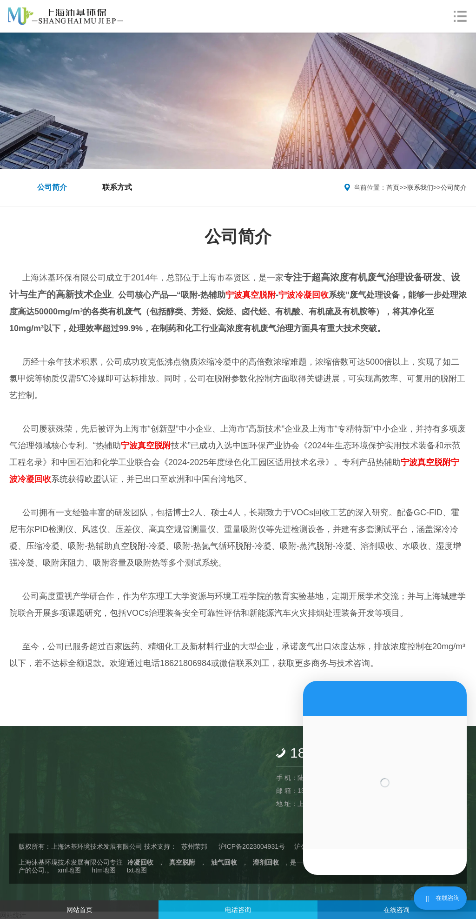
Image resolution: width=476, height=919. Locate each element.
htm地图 (104, 870)
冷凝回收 (140, 862)
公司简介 (52, 187)
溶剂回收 (266, 862)
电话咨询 (238, 909)
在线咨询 (396, 909)
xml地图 (69, 870)
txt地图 (137, 870)
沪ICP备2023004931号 (251, 846)
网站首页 (79, 909)
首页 (392, 187)
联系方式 (117, 187)
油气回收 (224, 862)
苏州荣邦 (194, 846)
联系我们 (420, 187)
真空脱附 (182, 862)
